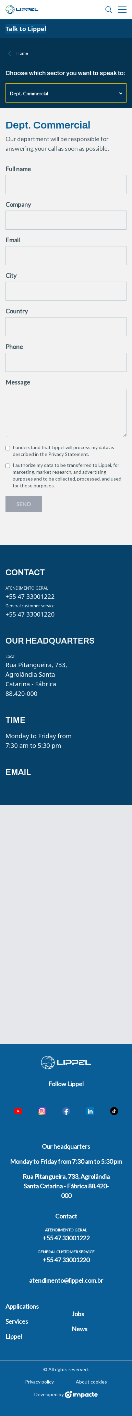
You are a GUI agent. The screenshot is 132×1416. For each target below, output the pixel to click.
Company (18, 204)
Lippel (13, 1336)
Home (22, 53)
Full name (18, 169)
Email (12, 240)
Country (16, 311)
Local (10, 656)
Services (16, 1321)
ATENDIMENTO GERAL (26, 588)
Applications (22, 1306)
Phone (14, 346)
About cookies (91, 1382)
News (79, 1329)
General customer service (30, 606)
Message (17, 382)
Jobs (78, 1314)
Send (23, 504)
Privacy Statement (68, 454)
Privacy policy (39, 1382)
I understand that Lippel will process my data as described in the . (63, 450)
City (10, 275)
